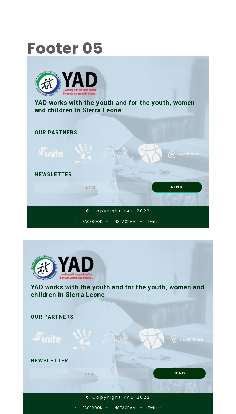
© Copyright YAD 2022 (118, 211)
